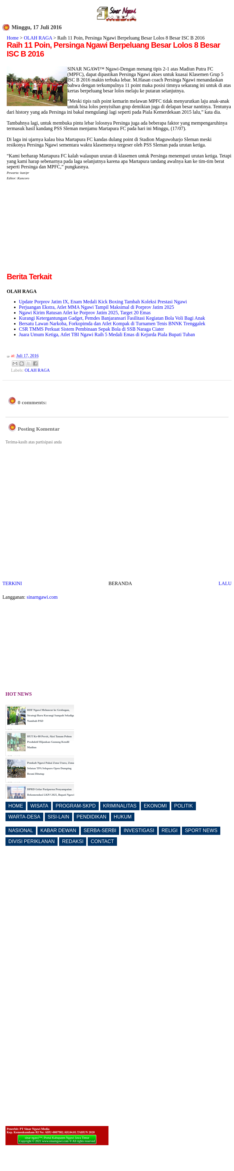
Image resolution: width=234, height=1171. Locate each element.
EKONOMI (155, 805)
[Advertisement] (58, 228)
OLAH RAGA (38, 37)
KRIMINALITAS (119, 805)
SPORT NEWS (201, 830)
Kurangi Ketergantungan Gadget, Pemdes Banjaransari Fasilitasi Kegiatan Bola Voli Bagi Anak (112, 318)
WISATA (39, 805)
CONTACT (102, 841)
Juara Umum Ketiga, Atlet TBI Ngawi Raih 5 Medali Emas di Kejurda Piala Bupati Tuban (107, 334)
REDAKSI (72, 841)
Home (13, 37)
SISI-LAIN (58, 816)
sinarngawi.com (42, 597)
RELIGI (169, 830)
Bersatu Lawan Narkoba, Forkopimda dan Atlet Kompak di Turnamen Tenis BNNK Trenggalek (112, 323)
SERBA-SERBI (99, 830)
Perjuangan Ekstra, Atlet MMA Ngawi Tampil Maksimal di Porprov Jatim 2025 (96, 307)
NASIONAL (21, 830)
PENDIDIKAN (91, 816)
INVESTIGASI (139, 830)
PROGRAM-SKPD (76, 805)
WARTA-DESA (25, 816)
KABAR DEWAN (58, 830)
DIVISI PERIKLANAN (32, 841)
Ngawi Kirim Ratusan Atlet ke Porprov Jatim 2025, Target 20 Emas (85, 312)
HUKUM (123, 816)
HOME (16, 805)
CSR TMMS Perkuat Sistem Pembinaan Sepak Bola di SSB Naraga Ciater (91, 329)
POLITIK (183, 805)
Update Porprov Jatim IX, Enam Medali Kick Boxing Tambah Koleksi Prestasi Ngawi (103, 301)
